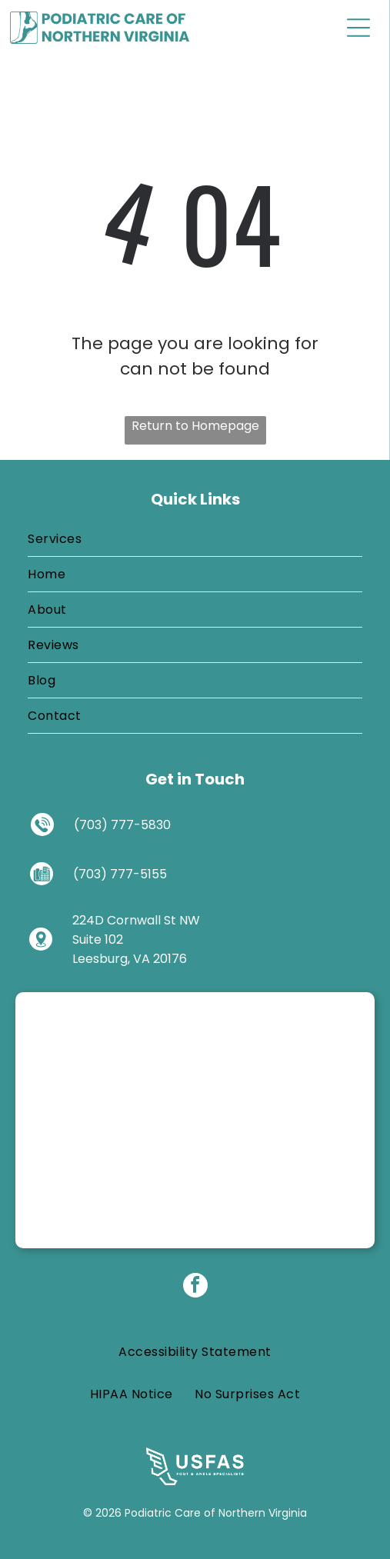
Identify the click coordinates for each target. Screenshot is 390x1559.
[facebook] (195, 1287)
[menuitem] (195, 539)
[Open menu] (358, 27)
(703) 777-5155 (120, 874)
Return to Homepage (195, 426)
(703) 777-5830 (122, 825)
